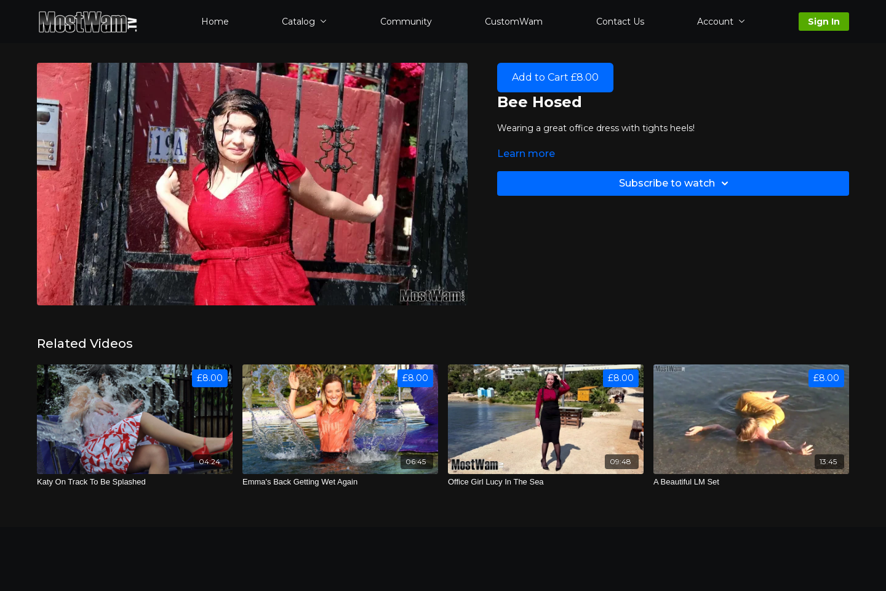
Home (215, 21)
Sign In (824, 21)
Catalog (304, 21)
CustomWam (514, 21)
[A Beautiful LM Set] (751, 482)
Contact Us (620, 21)
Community (406, 21)
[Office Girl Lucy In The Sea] (546, 482)
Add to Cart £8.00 (555, 77)
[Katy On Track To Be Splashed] (135, 482)
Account (721, 21)
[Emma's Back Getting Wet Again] (340, 482)
